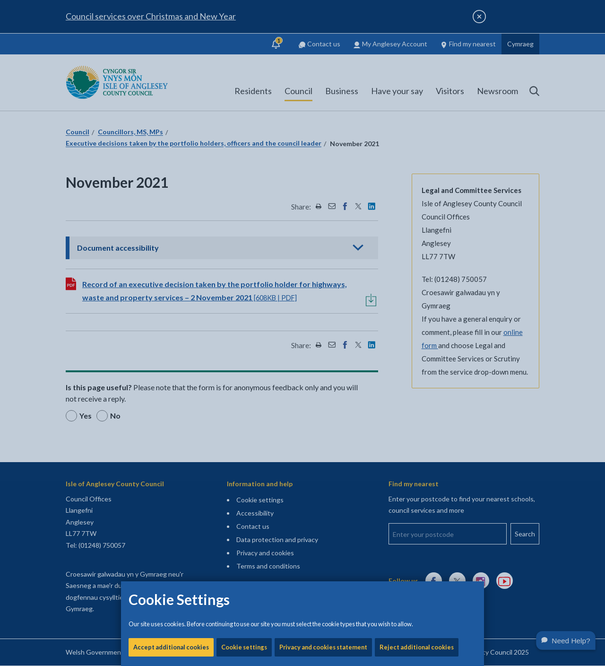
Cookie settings (244, 321)
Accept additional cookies (171, 321)
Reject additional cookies (417, 321)
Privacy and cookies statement (323, 321)
